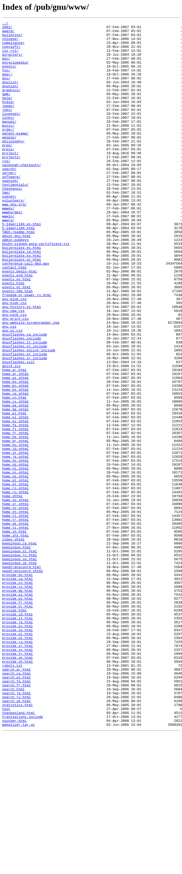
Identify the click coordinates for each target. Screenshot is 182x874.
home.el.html (14, 492)
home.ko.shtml (15, 548)
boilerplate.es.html (21, 293)
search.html (13, 823)
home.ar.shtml (15, 444)
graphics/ (11, 104)
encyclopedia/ (15, 71)
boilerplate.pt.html (21, 307)
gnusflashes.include (21, 402)
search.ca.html (16, 804)
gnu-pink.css (14, 373)
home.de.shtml (15, 487)
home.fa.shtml (15, 506)
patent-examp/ (15, 156)
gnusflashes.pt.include (24, 421)
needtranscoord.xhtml (22, 681)
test (6, 846)
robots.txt (12, 794)
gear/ (7, 85)
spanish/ (10, 212)
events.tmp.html (17, 345)
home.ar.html (14, 440)
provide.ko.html (17, 747)
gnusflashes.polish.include (28, 416)
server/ (9, 203)
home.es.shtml (15, 501)
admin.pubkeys (15, 283)
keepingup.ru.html (19, 662)
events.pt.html (16, 340)
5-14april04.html (18, 269)
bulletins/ (12, 37)
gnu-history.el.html (21, 364)
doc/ (6, 66)
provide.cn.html (17, 695)
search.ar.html (16, 799)
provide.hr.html (17, 723)
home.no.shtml (15, 567)
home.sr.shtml (15, 600)
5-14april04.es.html (21, 265)
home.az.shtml (15, 449)
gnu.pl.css (12, 392)
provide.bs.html (17, 685)
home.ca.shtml (15, 468)
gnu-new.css (13, 369)
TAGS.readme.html (18, 274)
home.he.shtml (15, 520)
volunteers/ (13, 236)
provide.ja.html (17, 742)
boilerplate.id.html (21, 298)
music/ (8, 146)
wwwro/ (8, 260)
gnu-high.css (14, 359)
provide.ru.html (17, 766)
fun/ (6, 80)
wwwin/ (8, 255)
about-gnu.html (16, 279)
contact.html (14, 317)
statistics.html (17, 842)
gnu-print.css (15, 378)
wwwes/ (8, 246)
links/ (8, 137)
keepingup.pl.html (19, 657)
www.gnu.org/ (14, 241)
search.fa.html (16, 813)
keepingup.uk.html (19, 671)
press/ (8, 175)
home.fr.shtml (15, 515)
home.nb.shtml (15, 553)
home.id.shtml (15, 534)
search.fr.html (16, 818)
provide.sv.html (17, 775)
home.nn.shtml (15, 563)
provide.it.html (17, 738)
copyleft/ (11, 52)
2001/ (7, 28)
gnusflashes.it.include (24, 406)
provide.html (14, 728)
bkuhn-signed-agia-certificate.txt (35, 288)
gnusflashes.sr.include (24, 425)
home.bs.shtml (15, 463)
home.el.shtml (15, 496)
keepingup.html (16, 652)
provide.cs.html (17, 700)
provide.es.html (17, 714)
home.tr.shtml (15, 619)
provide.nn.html (17, 752)
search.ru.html (16, 832)
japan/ (8, 123)
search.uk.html (16, 837)
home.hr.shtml (15, 525)
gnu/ (6, 90)
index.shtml (13, 643)
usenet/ (9, 231)
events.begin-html (19, 321)
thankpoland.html (18, 851)
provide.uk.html (17, 785)
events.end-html (17, 326)
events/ (9, 75)
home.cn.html (14, 473)
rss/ (6, 189)
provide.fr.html (17, 719)
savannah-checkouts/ (21, 194)
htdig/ (8, 118)
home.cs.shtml (15, 477)
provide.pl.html (17, 756)
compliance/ (13, 47)
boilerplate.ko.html (21, 302)
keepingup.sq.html (19, 667)
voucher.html (14, 860)
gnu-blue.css (14, 354)
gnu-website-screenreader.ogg (30, 383)
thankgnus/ (12, 222)
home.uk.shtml (15, 624)
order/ (8, 151)
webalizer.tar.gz (18, 865)
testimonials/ (15, 217)
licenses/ (11, 132)
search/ (9, 198)
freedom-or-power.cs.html (26, 350)
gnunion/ (10, 99)
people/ (9, 160)
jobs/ (7, 127)
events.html (13, 335)
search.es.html (16, 808)
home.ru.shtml (15, 586)
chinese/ (10, 42)
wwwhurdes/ (12, 250)
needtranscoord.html (21, 676)
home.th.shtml (15, 610)
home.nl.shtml (15, 558)
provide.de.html (17, 704)
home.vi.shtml (15, 629)
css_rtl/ (10, 56)
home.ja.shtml (15, 544)
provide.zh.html (17, 790)
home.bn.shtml (15, 458)
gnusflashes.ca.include (24, 397)
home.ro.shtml (15, 581)
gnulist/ (10, 94)
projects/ (11, 184)
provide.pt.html (17, 761)
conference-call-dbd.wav (25, 312)
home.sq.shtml (15, 596)
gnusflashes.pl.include (24, 411)
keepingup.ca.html (19, 648)
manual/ (9, 142)
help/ (7, 113)
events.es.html (16, 331)
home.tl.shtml (15, 615)
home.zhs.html (15, 638)
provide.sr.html (17, 771)
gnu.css (9, 387)
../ (5, 23)
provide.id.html (17, 733)
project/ (10, 179)
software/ (11, 208)
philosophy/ (13, 165)
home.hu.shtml (15, 529)
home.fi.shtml (15, 510)
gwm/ (6, 108)
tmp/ (6, 227)
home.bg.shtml (15, 454)
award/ (8, 33)
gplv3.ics (11, 435)
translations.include (22, 856)
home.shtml (12, 591)
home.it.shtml (15, 539)
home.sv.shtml (15, 605)
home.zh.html (14, 633)
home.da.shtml (15, 482)
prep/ (7, 170)
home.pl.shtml (15, 572)
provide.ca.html (17, 690)
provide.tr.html (17, 780)
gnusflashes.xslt (18, 430)
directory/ (12, 61)
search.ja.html (16, 827)
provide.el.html (17, 709)
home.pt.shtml (15, 577)
